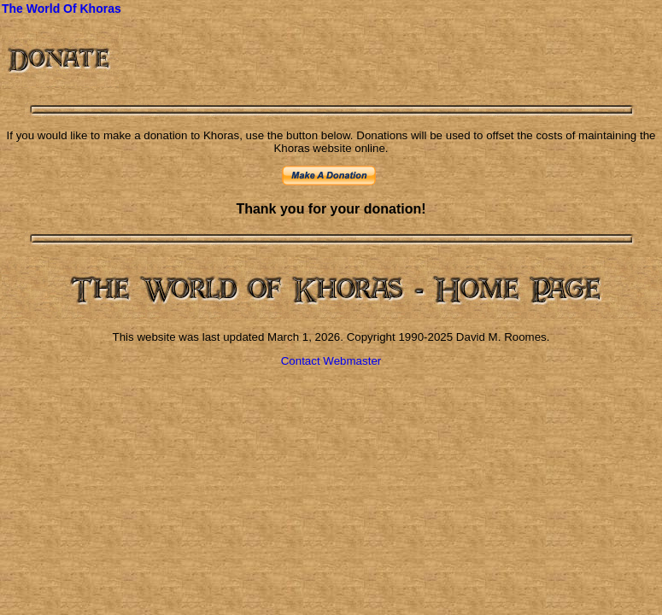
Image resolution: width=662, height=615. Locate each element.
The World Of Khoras (61, 8)
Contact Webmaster (331, 360)
